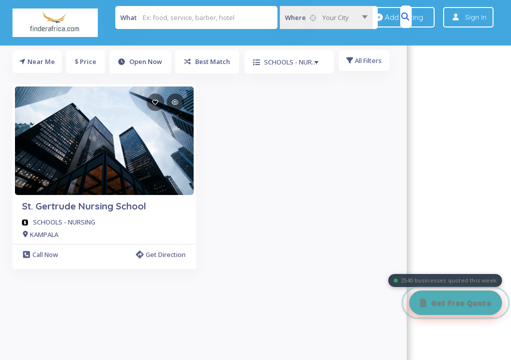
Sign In (476, 17)
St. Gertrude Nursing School (84, 206)
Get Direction (161, 254)
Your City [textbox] (335, 17)
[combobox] (326, 17)
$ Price (85, 61)
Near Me (37, 61)
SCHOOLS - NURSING (64, 222)
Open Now (140, 61)
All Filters (365, 61)
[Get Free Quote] (455, 302)
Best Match (207, 61)
